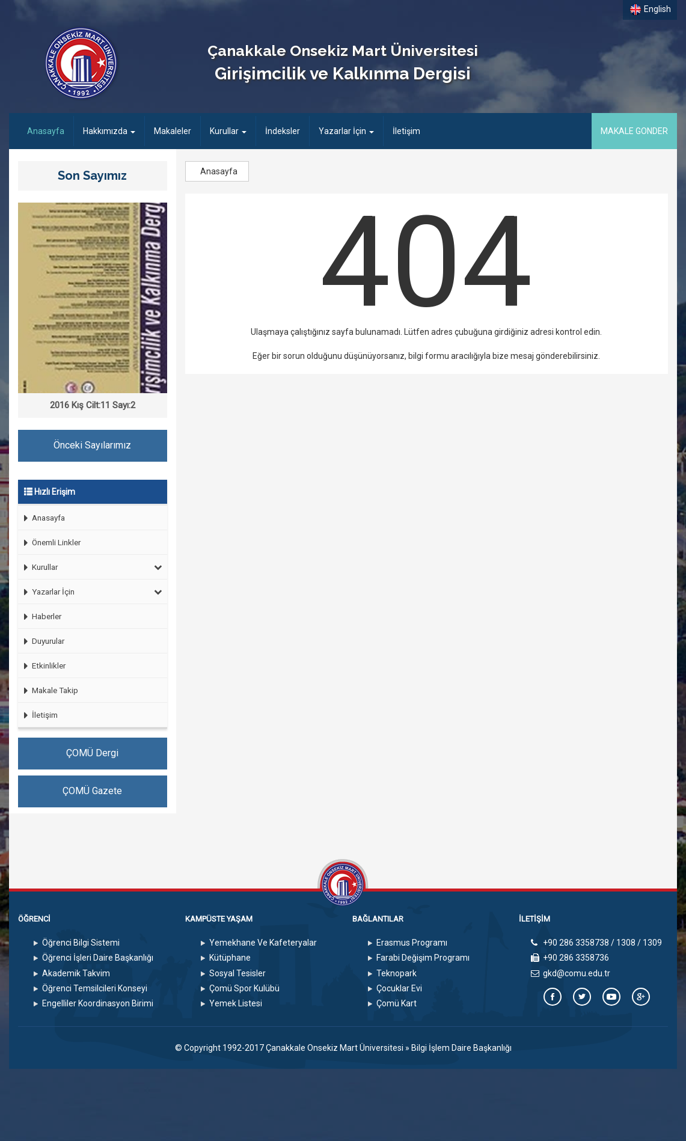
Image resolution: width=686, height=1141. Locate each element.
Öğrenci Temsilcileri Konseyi (94, 988)
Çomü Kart (396, 1003)
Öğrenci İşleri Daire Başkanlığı (97, 957)
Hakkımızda (109, 131)
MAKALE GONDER (634, 131)
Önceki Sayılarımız (92, 445)
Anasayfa (50, 130)
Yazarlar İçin (346, 131)
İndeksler (282, 131)
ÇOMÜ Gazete (92, 791)
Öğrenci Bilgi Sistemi (81, 942)
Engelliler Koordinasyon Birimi (97, 1003)
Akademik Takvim (76, 973)
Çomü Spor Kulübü (244, 988)
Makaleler (172, 131)
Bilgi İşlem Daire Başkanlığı (461, 1048)
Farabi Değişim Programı (423, 957)
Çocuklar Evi (399, 988)
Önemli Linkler (49, 542)
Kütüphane (230, 957)
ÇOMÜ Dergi (92, 753)
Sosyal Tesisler (237, 973)
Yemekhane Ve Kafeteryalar (263, 942)
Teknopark (396, 973)
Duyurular (41, 641)
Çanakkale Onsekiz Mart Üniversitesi (334, 1048)
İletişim (406, 131)
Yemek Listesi (235, 1003)
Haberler (39, 616)
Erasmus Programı (411, 942)
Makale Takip (48, 690)
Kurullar (228, 131)
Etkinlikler (42, 666)
